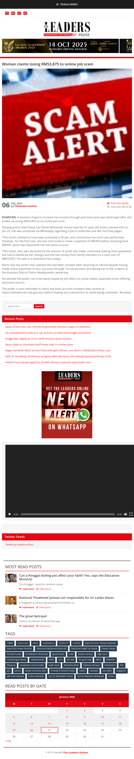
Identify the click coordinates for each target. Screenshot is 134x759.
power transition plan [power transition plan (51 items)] (35, 670)
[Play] (9, 514)
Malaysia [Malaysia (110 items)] (11, 665)
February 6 (43, 589)
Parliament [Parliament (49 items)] (110, 665)
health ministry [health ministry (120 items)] (85, 654)
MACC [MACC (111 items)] (99, 659)
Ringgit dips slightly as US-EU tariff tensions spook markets (38, 338)
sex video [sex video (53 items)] (107, 670)
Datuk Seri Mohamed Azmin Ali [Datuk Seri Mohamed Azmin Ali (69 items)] (51, 648)
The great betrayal (33, 616)
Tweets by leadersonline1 (19, 544)
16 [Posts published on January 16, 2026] (84, 723)
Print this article (117, 203)
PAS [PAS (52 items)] (122, 665)
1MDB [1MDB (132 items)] (10, 643)
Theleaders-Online (26, 206)
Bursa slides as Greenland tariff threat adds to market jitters (39, 344)
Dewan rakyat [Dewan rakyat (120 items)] (108, 648)
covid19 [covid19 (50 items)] (76, 643)
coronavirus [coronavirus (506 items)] (48, 643)
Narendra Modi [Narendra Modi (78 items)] (71, 665)
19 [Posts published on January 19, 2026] (14, 730)
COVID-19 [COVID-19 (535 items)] (63, 643)
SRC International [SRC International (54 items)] (15, 676)
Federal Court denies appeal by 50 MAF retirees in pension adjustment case (48, 362)
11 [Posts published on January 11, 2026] (120, 717)
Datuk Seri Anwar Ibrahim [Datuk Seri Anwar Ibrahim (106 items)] (19, 648)
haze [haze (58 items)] (71, 654)
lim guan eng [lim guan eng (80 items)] (85, 659)
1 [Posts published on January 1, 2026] (67, 710)
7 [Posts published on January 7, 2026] (49, 717)
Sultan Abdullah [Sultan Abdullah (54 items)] (36, 676)
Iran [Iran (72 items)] (60, 659)
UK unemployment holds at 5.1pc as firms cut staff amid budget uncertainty (48, 332)
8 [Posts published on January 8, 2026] (67, 717)
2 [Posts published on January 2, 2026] (84, 710)
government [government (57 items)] (58, 654)
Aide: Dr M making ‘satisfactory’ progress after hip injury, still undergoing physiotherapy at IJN (58, 356)
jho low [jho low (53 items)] (70, 659)
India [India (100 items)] (51, 659)
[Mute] (125, 514)
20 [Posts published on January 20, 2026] (31, 730)
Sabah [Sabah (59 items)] (82, 670)
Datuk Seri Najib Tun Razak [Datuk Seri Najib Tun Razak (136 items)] (84, 648)
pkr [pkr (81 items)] (8, 670)
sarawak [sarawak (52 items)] (94, 670)
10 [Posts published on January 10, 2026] (102, 717)
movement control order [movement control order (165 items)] (32, 665)
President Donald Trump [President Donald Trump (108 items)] (63, 670)
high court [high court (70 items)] (102, 654)
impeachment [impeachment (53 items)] (37, 659)
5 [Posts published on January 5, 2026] (14, 717)
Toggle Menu (67, 4)
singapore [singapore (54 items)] (121, 670)
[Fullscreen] (131, 514)
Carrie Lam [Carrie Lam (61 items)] (23, 643)
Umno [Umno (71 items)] (111, 676)
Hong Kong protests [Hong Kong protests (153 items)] (16, 659)
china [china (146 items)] (35, 643)
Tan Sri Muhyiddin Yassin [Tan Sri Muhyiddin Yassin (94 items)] (60, 676)
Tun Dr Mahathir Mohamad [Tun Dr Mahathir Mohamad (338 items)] (90, 676)
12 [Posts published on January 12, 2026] (14, 723)
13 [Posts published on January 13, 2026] (31, 723)
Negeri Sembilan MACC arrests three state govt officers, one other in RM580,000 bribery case (57, 350)
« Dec (8, 740)
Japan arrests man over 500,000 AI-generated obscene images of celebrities (47, 326)
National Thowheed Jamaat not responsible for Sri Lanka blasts (66, 598)
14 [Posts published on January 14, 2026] (49, 723)
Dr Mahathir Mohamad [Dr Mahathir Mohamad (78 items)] (37, 654)
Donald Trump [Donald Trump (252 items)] (14, 654)
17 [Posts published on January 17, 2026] (102, 723)
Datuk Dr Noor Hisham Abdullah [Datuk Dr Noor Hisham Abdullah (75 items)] (100, 643)
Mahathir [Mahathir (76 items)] (110, 659)
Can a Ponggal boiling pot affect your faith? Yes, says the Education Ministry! (69, 577)
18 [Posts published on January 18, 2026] (120, 723)
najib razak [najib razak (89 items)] (54, 665)
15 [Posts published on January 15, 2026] (67, 723)
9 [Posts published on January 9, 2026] (84, 717)
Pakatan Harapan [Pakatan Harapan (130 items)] (91, 665)
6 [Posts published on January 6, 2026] (31, 717)
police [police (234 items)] (18, 670)
